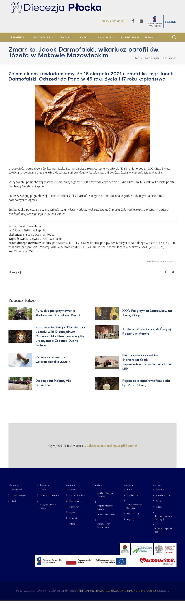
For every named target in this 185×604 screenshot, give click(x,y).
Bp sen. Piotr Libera (106, 518)
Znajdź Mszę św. (19, 498)
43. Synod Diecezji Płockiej (48, 510)
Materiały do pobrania (49, 498)
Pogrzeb (72, 515)
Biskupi (98, 488)
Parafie (159, 504)
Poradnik (70, 488)
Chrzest (72, 493)
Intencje (72, 527)
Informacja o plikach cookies (164, 534)
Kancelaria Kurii (163, 498)
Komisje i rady (133, 517)
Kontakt (157, 488)
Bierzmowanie (75, 504)
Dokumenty (43, 488)
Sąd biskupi (132, 498)
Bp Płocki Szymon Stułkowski (105, 498)
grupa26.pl (163, 594)
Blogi (14, 504)
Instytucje (128, 488)
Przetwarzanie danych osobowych (164, 521)
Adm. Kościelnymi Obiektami (134, 510)
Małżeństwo (74, 510)
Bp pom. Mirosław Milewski (105, 511)
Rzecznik (160, 493)
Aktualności (17, 493)
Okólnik (44, 493)
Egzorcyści (73, 521)
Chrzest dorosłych (77, 498)
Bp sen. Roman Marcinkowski (103, 529)
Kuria (129, 493)
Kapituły (130, 522)
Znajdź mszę (113, 21)
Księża (159, 510)
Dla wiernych (14, 488)
